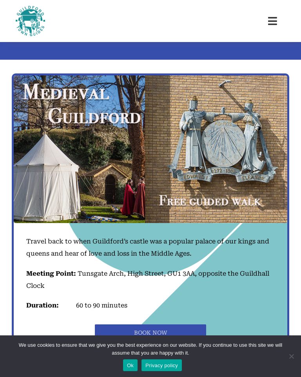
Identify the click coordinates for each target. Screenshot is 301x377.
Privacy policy (161, 365)
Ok (130, 365)
